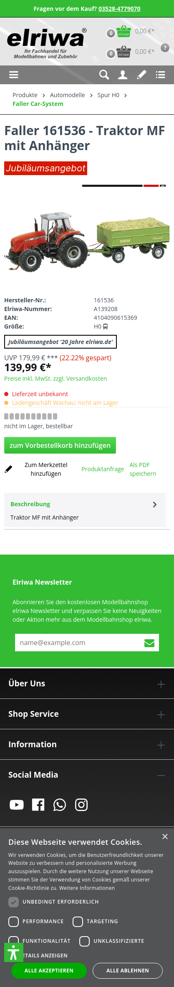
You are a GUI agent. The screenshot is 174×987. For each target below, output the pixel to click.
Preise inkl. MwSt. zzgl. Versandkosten (55, 378)
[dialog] (87, 907)
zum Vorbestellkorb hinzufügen (60, 445)
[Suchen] (104, 75)
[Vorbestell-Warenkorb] (128, 51)
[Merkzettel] (141, 75)
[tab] (85, 510)
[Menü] (13, 75)
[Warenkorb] (128, 31)
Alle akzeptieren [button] (49, 970)
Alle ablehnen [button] (127, 970)
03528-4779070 (119, 9)
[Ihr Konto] (123, 75)
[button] (13, 952)
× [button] (164, 837)
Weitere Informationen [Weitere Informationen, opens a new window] (87, 888)
